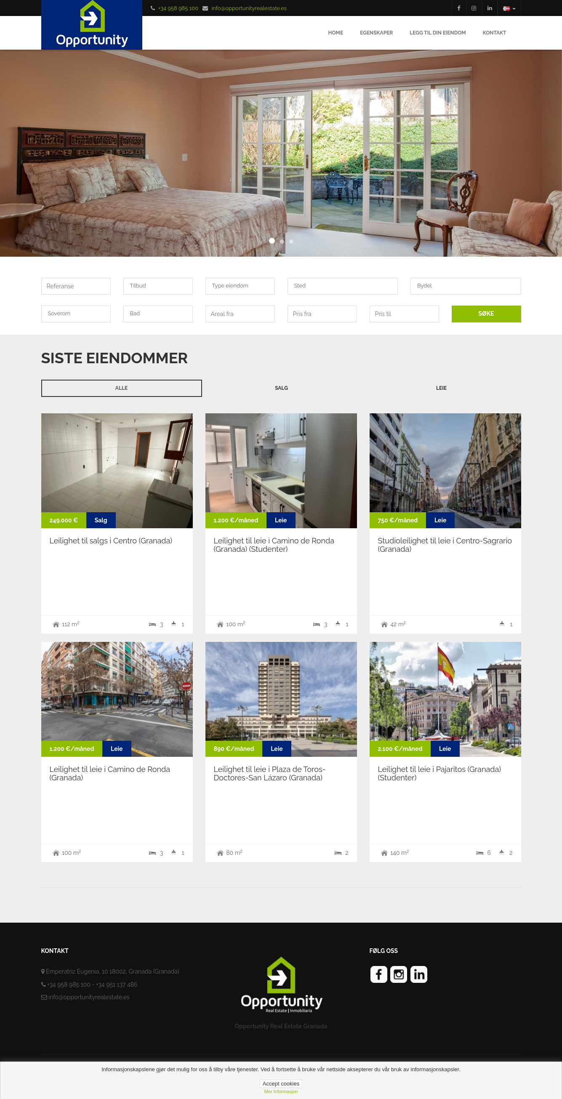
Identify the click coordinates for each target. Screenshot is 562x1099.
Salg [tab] (281, 388)
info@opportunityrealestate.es (249, 8)
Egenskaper (376, 33)
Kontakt (494, 33)
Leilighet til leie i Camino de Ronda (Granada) (110, 773)
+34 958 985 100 (178, 8)
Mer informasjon (281, 1091)
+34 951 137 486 (117, 984)
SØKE (486, 313)
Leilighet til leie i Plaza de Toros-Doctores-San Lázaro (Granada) (270, 773)
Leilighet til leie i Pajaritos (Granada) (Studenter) (439, 773)
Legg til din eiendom (438, 33)
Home (336, 33)
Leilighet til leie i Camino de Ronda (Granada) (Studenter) (274, 544)
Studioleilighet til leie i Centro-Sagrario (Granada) (445, 544)
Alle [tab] (121, 388)
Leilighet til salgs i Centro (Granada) (111, 540)
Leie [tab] (441, 388)
